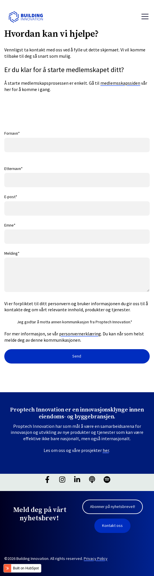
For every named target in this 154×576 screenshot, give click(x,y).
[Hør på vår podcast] (92, 479)
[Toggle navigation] (145, 16)
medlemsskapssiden (120, 83)
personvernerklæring (80, 334)
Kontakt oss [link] (112, 525)
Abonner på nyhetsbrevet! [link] (112, 506)
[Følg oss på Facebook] (47, 479)
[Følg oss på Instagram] (62, 479)
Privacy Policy (96, 558)
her (106, 450)
